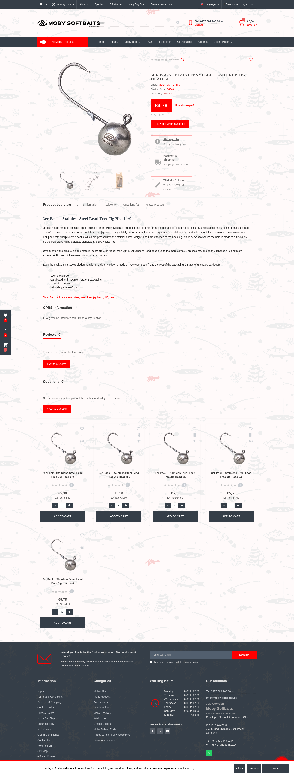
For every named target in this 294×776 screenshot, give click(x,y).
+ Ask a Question (57, 408)
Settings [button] (254, 768)
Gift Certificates (46, 756)
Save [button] (275, 768)
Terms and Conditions (50, 696)
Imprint (41, 691)
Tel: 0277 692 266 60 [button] (220, 691)
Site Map (42, 751)
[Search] (178, 23)
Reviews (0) (111, 204)
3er (51, 297)
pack (58, 297)
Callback (199, 24)
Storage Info (172, 139)
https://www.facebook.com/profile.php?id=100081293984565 (153, 731)
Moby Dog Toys (136, 4)
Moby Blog (132, 41)
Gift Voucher (116, 4)
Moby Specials (102, 712)
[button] (5, 347)
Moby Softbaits (169, 84)
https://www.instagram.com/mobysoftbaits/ (160, 731)
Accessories (101, 702)
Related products (154, 204)
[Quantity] (62, 505)
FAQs (149, 41)
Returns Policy (45, 723)
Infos (114, 41)
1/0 (106, 297)
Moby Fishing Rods (105, 729)
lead (83, 297)
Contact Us (43, 740)
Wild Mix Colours (175, 180)
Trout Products (102, 696)
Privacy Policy (191, 662)
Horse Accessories (104, 740)
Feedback (165, 41)
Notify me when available (169, 123)
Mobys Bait (100, 691)
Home (100, 41)
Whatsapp (209, 753)
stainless (67, 297)
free (89, 297)
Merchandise (101, 707)
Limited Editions (103, 723)
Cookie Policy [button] (186, 768)
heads (113, 297)
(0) (182, 59)
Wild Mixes (100, 718)
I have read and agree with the (175, 662)
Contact (203, 41)
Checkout (252, 25)
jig (94, 297)
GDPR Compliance (48, 734)
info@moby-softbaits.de (221, 697)
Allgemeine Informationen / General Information (73, 318)
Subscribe (244, 655)
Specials (99, 4)
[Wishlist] (251, 59)
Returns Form (45, 745)
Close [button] (239, 768)
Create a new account (161, 4)
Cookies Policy (46, 707)
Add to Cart (62, 516)
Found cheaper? (184, 105)
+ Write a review (56, 363)
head (100, 297)
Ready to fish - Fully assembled (112, 734)
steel (76, 297)
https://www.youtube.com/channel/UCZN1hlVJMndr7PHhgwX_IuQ (167, 731)
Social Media (223, 41)
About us (84, 4)
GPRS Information (87, 204)
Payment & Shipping (171, 157)
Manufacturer (45, 729)
